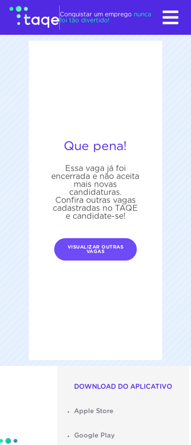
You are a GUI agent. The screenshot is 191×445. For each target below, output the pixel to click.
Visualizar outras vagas (96, 250)
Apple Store (93, 411)
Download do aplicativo (123, 386)
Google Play (94, 435)
